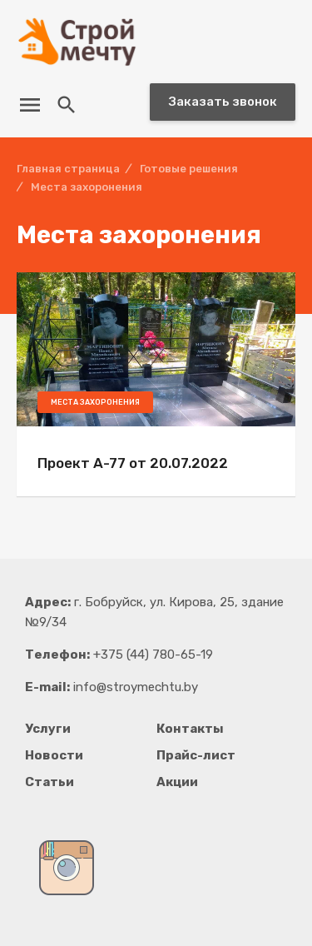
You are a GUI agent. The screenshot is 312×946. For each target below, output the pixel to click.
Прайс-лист (195, 755)
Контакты (190, 728)
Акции (177, 781)
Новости (54, 755)
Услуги (48, 728)
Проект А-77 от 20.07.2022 (132, 463)
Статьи (49, 781)
